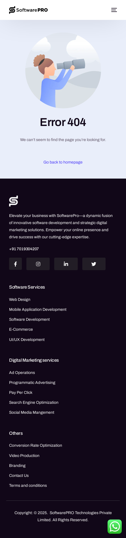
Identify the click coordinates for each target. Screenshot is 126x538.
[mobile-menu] (113, 10)
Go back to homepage (63, 162)
